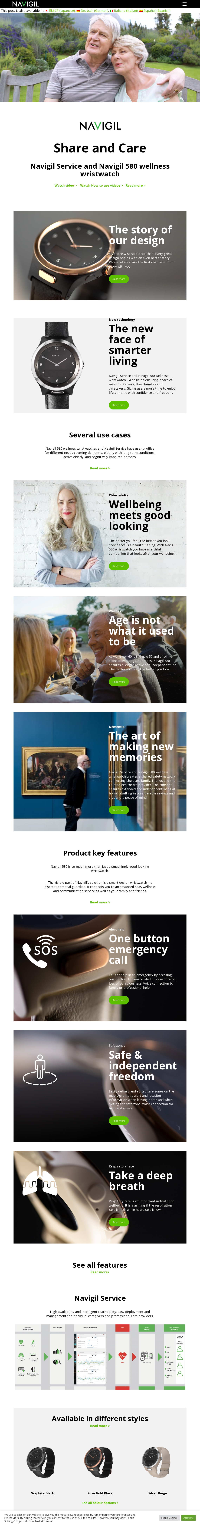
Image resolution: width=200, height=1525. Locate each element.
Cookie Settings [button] (169, 1517)
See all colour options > (100, 1503)
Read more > (135, 185)
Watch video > (66, 185)
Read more (119, 279)
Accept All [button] (188, 1517)
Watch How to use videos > (101, 185)
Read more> (99, 1272)
